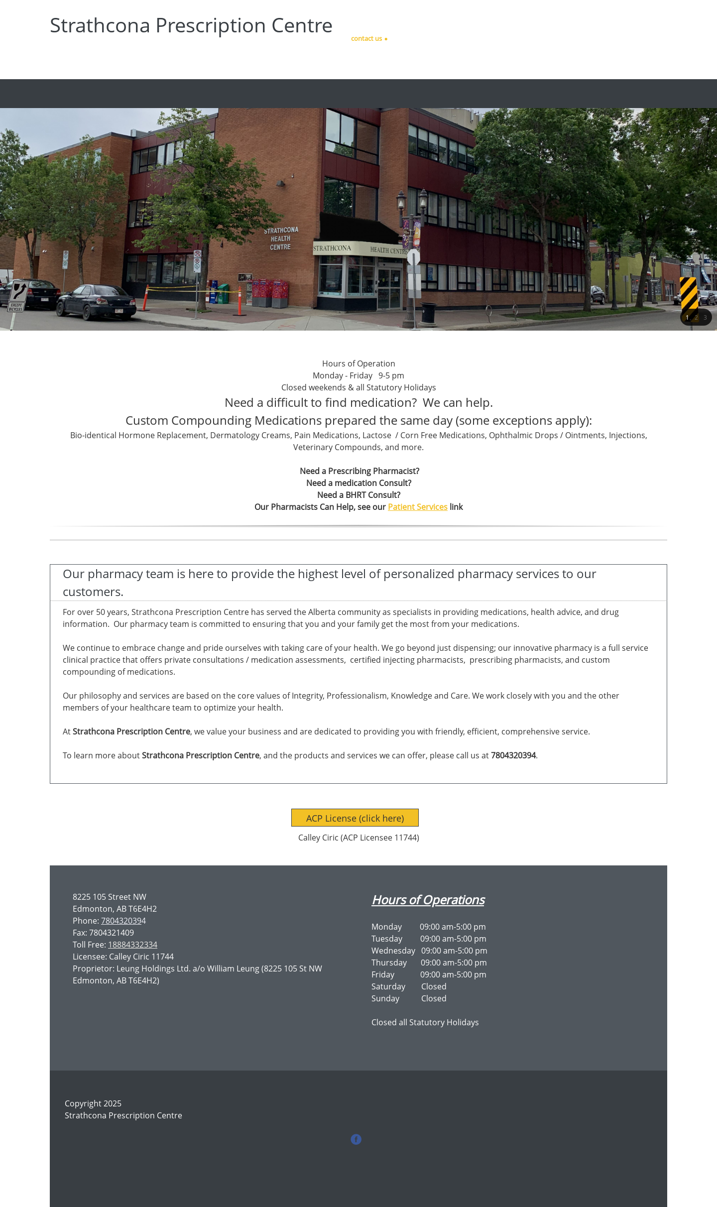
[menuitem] (296, 93)
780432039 (121, 920)
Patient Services (418, 506)
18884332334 (132, 944)
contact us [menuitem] (366, 38)
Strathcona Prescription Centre (191, 25)
